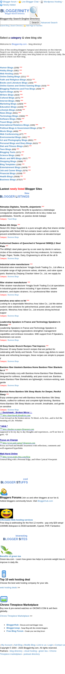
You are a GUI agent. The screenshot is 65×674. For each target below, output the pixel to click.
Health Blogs (6, 176)
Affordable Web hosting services (16, 520)
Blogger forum (10, 1)
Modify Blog (29, 645)
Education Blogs (8, 107)
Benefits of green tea (10, 556)
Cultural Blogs (7, 98)
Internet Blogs (7, 101)
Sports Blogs (6, 91)
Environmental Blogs (10, 137)
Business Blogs (8, 179)
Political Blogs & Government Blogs (18, 128)
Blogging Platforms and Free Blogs (17, 89)
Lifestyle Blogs (7, 110)
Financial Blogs (8, 173)
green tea (43, 651)
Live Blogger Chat (30, 1)
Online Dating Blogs (10, 76)
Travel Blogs (6, 122)
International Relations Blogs (14, 125)
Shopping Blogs (8, 161)
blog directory (16, 651)
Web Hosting (6, 73)
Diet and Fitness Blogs (11, 146)
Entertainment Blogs (10, 167)
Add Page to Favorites (34, 26)
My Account (6, 645)
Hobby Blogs (6, 70)
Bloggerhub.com (45, 501)
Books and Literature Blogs (14, 83)
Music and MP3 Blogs (11, 158)
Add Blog (18, 645)
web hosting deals (8, 587)
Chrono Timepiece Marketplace (14, 616)
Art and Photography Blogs (13, 140)
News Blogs (6, 113)
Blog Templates (8, 164)
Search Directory (17, 26)
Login (50, 645)
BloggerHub (12, 625)
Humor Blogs (6, 67)
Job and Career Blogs (11, 170)
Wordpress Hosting (53, 1)
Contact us (60, 645)
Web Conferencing (9, 134)
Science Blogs (7, 155)
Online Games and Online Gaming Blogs (20, 85)
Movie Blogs (6, 131)
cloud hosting (30, 651)
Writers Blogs (7, 95)
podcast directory (32, 654)
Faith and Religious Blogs (13, 79)
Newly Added (9, 5)
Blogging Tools (7, 152)
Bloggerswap (13, 628)
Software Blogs (7, 119)
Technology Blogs (9, 116)
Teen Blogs (5, 149)
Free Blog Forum (14, 631)
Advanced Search (49, 22)
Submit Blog (4, 26)
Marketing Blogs (8, 104)
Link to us (41, 645)
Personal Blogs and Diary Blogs (16, 143)
